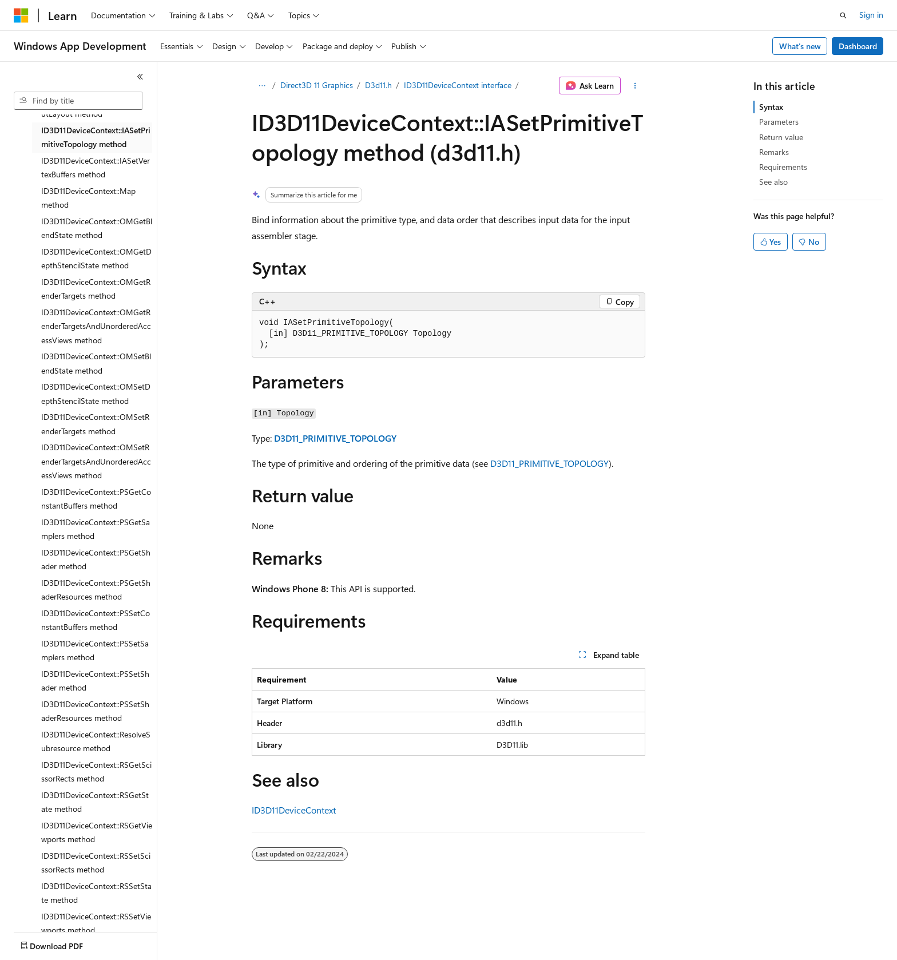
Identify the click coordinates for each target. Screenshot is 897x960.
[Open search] (843, 15)
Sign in (871, 14)
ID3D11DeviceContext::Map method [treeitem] (88, 198)
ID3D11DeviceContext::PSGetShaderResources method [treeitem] (95, 589)
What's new (800, 46)
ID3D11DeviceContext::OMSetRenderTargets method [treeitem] (95, 424)
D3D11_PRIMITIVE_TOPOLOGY (335, 438)
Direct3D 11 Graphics (316, 85)
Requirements (783, 166)
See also (773, 181)
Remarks (774, 151)
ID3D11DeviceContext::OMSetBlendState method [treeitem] (96, 363)
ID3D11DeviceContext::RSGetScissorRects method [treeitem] (96, 771)
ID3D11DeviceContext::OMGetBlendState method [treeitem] (96, 228)
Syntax (771, 106)
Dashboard (858, 46)
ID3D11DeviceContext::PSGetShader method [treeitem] (95, 559)
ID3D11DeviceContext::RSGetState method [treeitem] (95, 802)
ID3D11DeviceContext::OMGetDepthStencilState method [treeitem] (96, 258)
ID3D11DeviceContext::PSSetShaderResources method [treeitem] (95, 711)
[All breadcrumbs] (262, 86)
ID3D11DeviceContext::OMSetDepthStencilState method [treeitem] (95, 393)
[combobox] (78, 101)
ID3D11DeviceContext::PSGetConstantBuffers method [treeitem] (96, 498)
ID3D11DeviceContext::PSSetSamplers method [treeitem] (95, 650)
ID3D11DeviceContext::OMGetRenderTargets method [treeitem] (95, 289)
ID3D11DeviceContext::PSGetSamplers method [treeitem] (95, 529)
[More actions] (635, 86)
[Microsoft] (21, 15)
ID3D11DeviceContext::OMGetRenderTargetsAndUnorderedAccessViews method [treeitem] (96, 326)
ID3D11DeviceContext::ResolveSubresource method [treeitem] (95, 741)
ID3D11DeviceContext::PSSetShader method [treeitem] (95, 680)
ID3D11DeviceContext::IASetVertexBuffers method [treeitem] (95, 167)
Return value (781, 137)
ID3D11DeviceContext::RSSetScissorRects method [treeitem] (95, 862)
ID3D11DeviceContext (294, 810)
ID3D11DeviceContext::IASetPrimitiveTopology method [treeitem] (95, 137)
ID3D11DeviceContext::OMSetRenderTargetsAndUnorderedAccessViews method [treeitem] (96, 461)
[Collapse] (140, 76)
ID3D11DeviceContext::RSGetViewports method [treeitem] (96, 832)
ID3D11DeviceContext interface (457, 85)
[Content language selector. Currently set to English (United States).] (66, 943)
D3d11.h (378, 85)
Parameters (779, 121)
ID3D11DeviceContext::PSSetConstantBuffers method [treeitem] (95, 620)
